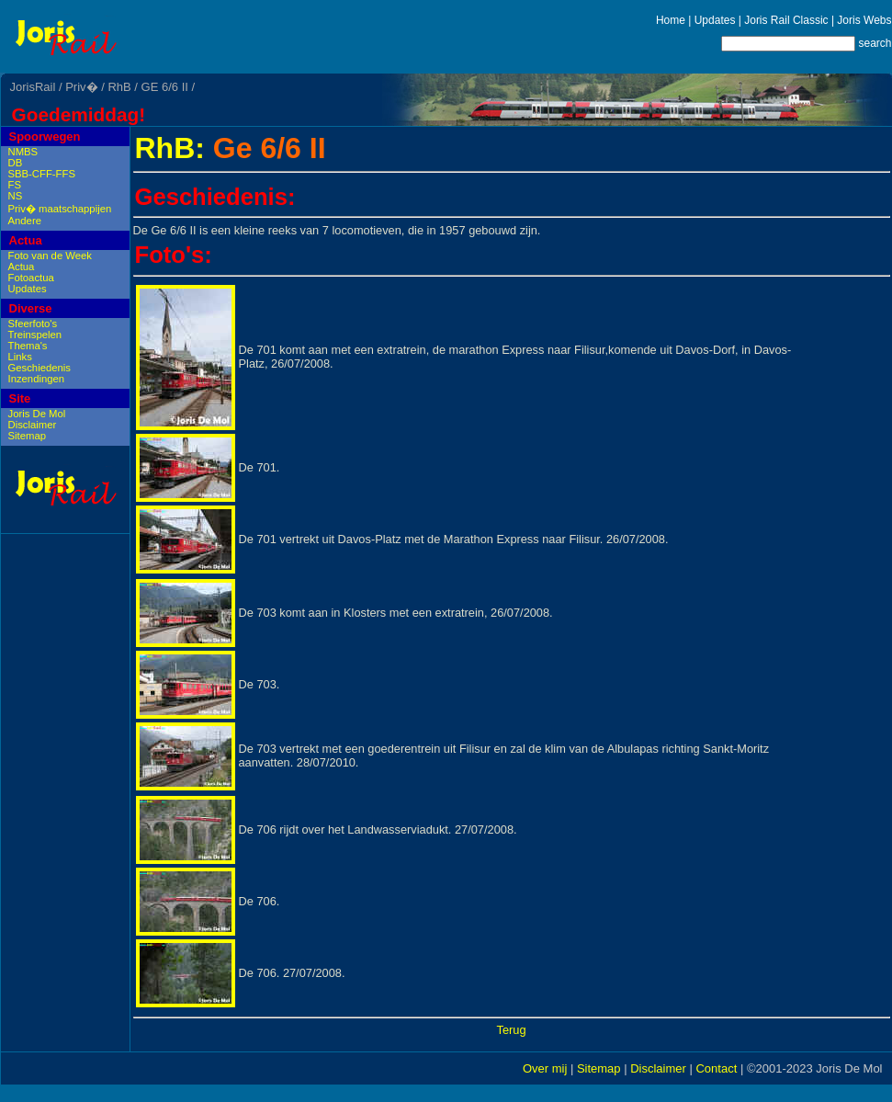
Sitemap (27, 435)
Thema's (28, 345)
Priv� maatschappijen (60, 208)
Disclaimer (32, 424)
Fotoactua (31, 277)
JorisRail (33, 87)
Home (670, 20)
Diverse (30, 308)
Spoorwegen (45, 136)
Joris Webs (864, 20)
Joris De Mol (37, 413)
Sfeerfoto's (33, 323)
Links (20, 356)
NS (15, 195)
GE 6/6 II (164, 87)
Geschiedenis (39, 367)
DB (15, 162)
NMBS (23, 151)
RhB (118, 87)
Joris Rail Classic (786, 20)
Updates (715, 20)
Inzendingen (36, 378)
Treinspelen (35, 334)
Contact (716, 1068)
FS (14, 184)
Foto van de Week (50, 255)
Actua (25, 240)
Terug (510, 1030)
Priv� (81, 87)
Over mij (545, 1068)
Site (20, 398)
